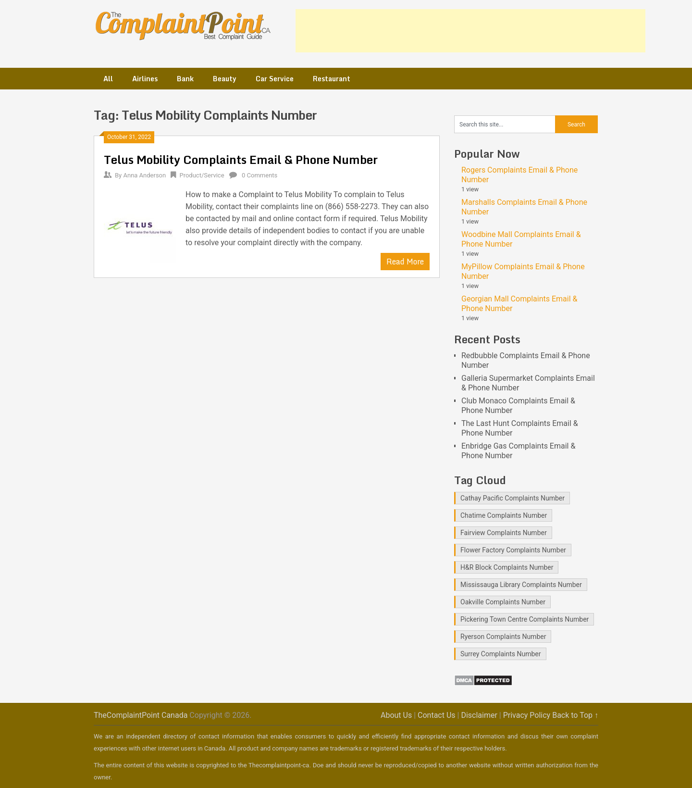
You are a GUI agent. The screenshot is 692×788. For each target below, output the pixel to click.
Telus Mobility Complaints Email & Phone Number (241, 159)
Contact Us (437, 715)
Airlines (145, 78)
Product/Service (201, 175)
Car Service (275, 78)
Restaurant (331, 78)
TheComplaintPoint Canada (140, 715)
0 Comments (259, 175)
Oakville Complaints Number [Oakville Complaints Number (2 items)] (502, 602)
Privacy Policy (527, 715)
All (108, 78)
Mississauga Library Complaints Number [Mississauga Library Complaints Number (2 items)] (521, 584)
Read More (405, 261)
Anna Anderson (144, 175)
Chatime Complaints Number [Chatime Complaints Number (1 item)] (503, 515)
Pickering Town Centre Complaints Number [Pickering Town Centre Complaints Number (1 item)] (524, 619)
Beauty (224, 78)
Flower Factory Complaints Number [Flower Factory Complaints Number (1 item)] (513, 550)
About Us (396, 715)
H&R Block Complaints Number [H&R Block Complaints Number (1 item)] (506, 567)
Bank (185, 78)
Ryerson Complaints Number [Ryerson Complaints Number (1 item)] (503, 636)
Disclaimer (479, 715)
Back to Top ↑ (575, 715)
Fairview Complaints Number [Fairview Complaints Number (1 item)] (503, 533)
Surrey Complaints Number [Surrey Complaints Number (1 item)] (500, 654)
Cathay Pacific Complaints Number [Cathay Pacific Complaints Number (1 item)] (512, 498)
